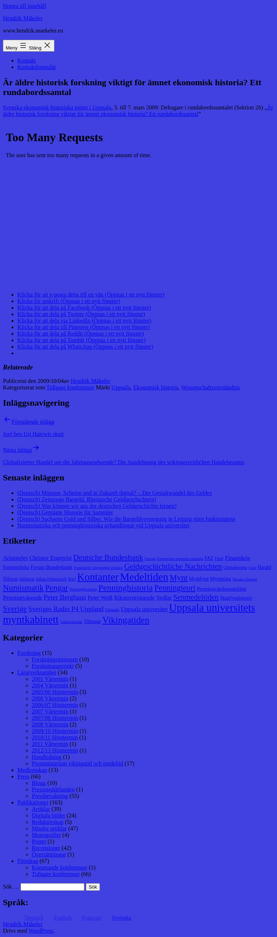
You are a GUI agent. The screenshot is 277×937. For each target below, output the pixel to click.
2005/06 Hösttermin (55, 692)
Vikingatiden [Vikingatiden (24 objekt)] (125, 620)
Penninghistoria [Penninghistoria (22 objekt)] (125, 587)
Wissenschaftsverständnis (210, 387)
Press (23, 776)
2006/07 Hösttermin (55, 705)
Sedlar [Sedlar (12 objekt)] (164, 597)
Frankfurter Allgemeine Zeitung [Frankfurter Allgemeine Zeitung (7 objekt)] (98, 568)
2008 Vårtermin (50, 724)
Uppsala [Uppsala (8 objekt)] (112, 609)
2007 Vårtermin (50, 711)
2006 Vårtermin (50, 698)
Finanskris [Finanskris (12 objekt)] (237, 557)
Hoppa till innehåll (24, 6)
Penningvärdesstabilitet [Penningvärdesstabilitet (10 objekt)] (222, 589)
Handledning (47, 757)
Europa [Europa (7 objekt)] (150, 559)
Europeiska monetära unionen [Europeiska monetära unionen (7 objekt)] (180, 559)
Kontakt (26, 60)
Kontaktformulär (36, 67)
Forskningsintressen (55, 659)
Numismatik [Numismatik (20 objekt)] (23, 587)
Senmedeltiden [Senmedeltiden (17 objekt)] (196, 597)
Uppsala (120, 387)
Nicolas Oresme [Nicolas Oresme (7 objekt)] (245, 579)
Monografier (46, 835)
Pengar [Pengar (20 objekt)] (56, 587)
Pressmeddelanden (53, 789)
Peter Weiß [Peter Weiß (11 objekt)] (100, 598)
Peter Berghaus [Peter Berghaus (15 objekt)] (65, 597)
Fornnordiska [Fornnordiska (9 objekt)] (16, 567)
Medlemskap (32, 770)
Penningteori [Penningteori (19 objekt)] (174, 587)
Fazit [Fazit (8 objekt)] (219, 558)
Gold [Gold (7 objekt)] (252, 568)
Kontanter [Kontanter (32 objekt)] (98, 577)
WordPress (40, 931)
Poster (39, 841)
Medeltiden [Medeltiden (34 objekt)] (144, 577)
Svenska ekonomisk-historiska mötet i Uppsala (57, 107)
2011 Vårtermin (50, 744)
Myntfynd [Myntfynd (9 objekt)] (198, 579)
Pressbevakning (50, 796)
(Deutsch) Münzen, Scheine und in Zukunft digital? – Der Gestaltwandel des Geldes (114, 493)
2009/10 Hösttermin (55, 731)
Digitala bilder (48, 815)
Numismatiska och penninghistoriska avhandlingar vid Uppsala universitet (103, 525)
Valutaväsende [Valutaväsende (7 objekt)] (71, 622)
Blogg (39, 783)
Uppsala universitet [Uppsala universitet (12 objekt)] (144, 609)
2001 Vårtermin (50, 679)
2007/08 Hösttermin (55, 718)
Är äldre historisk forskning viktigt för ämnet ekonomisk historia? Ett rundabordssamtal (138, 110)
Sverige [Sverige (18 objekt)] (15, 608)
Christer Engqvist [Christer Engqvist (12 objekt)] (50, 557)
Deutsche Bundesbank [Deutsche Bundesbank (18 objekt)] (108, 557)
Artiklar (41, 809)
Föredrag (27, 861)
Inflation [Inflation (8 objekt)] (27, 579)
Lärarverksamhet (36, 672)
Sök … (11, 887)
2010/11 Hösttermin (55, 737)
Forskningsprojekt (53, 666)
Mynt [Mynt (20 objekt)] (179, 577)
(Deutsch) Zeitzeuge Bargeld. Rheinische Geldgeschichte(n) (86, 499)
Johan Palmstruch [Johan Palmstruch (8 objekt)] (51, 579)
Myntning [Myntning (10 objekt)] (220, 579)
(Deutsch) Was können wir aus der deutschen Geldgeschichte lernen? (97, 506)
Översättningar (49, 854)
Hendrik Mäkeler (23, 18)
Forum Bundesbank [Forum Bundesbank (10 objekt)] (51, 567)
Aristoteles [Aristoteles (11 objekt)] (15, 558)
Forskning (29, 653)
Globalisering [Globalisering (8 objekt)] (235, 567)
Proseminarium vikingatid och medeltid (77, 763)
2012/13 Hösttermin (55, 750)
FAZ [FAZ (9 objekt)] (209, 558)
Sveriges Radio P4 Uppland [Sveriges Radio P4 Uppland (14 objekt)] (66, 609)
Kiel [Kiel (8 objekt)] (72, 579)
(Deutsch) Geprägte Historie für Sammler (65, 512)
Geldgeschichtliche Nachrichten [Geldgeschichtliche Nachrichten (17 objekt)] (173, 566)
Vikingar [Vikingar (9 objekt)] (92, 621)
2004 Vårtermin (50, 685)
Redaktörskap (47, 822)
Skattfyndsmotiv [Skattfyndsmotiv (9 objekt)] (236, 598)
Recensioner (46, 848)
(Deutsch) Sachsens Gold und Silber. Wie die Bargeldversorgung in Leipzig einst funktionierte (126, 519)
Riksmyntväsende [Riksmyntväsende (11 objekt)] (134, 598)
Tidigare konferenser (70, 387)
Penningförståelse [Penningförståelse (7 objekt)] (83, 589)
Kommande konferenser (59, 867)
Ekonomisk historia (155, 387)
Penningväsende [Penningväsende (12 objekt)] (22, 597)
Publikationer (32, 802)
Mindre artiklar (49, 828)
